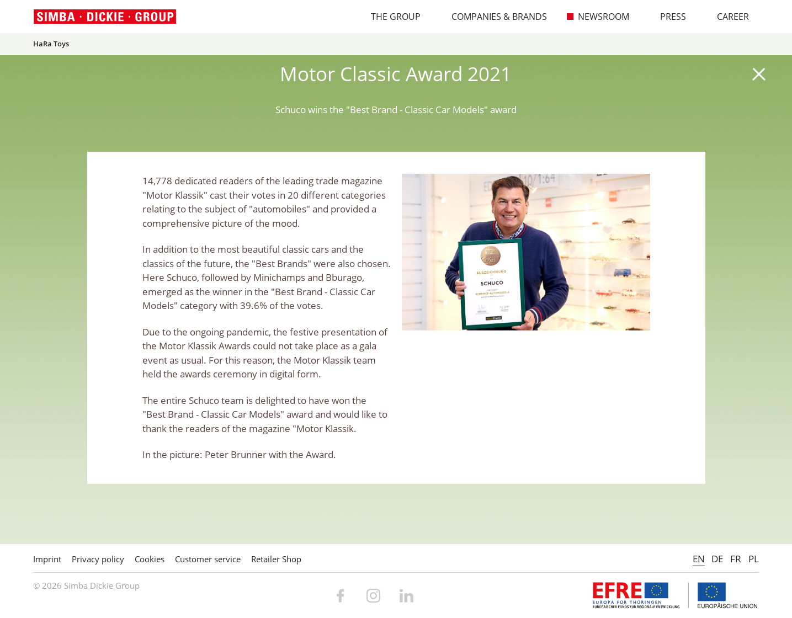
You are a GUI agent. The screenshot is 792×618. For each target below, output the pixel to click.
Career (727, 16)
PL (753, 558)
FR (735, 558)
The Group (390, 16)
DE (717, 558)
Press (667, 16)
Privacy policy (98, 558)
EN (699, 558)
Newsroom (597, 16)
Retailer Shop (276, 558)
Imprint (47, 558)
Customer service (208, 558)
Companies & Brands (493, 16)
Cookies (149, 558)
